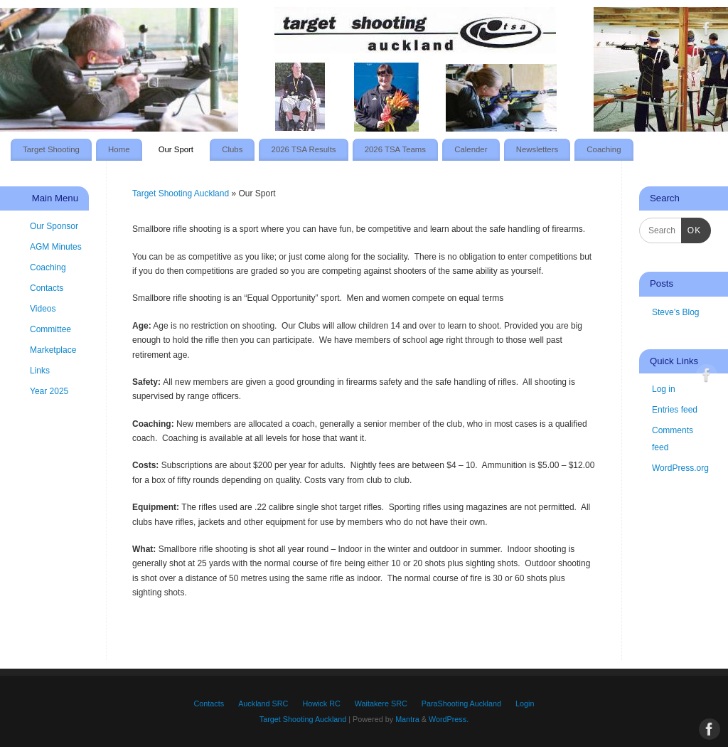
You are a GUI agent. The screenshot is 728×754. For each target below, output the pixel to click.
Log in (663, 389)
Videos (42, 309)
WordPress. (449, 719)
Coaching (604, 149)
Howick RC (321, 703)
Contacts (46, 288)
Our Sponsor (54, 226)
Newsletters (537, 149)
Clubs (232, 149)
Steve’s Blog (676, 312)
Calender (470, 149)
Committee (50, 329)
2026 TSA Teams (395, 149)
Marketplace (53, 350)
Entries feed (674, 410)
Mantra (407, 719)
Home (118, 149)
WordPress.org (680, 468)
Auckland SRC (263, 703)
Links (40, 371)
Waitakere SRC (381, 703)
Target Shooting (51, 149)
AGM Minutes (56, 247)
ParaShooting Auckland (461, 703)
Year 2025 (49, 391)
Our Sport (176, 149)
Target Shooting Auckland (180, 193)
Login (524, 703)
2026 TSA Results (304, 149)
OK (691, 230)
